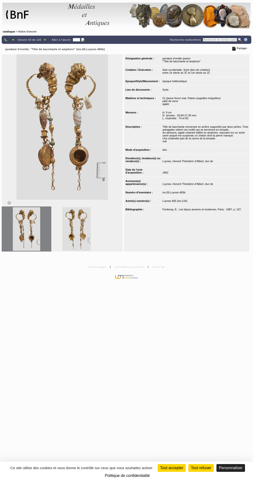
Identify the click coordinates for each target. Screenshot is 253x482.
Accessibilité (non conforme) (129, 267)
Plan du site (158, 267)
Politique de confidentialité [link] (127, 476)
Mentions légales (97, 267)
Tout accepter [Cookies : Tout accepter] (171, 468)
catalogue (9, 31)
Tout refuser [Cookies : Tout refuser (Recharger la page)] (201, 468)
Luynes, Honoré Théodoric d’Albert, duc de (187, 161)
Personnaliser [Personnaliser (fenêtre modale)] (231, 468)
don (164, 149)
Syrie (165, 89)
